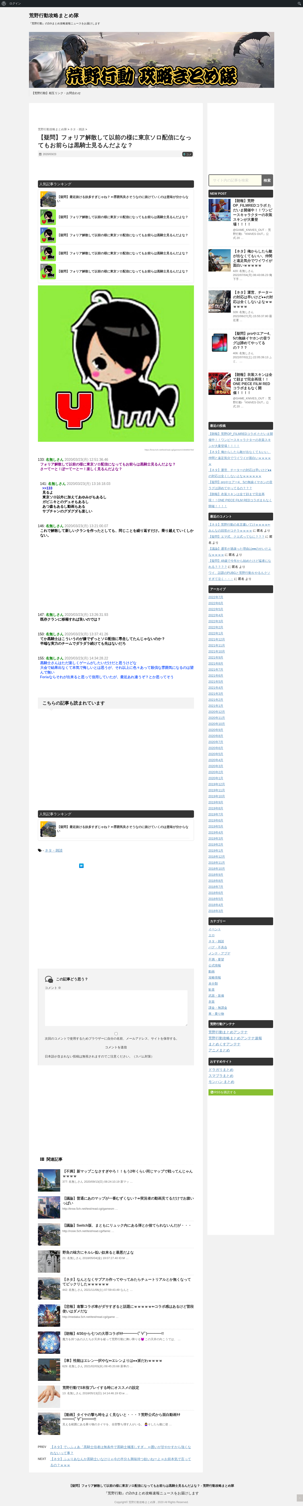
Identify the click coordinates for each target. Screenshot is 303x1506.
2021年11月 (216, 645)
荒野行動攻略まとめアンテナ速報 (235, 1038)
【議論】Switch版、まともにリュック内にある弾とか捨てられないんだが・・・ (127, 1225)
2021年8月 (215, 663)
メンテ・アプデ (219, 953)
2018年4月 (215, 905)
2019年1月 (215, 850)
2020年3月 (215, 766)
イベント (214, 929)
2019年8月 (215, 808)
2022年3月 (215, 621)
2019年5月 (215, 826)
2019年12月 (216, 784)
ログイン (15, 3)
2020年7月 (215, 742)
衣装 (211, 1001)
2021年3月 (215, 693)
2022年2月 (215, 627)
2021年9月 (215, 657)
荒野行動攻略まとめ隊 (54, 15)
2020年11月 (216, 718)
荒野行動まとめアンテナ (228, 1032)
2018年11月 (216, 862)
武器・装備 (216, 995)
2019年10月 (216, 796)
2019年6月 (215, 820)
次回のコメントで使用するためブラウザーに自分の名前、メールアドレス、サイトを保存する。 (112, 1038)
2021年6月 (215, 675)
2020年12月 (216, 712)
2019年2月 (215, 844)
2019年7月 (215, 814)
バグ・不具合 (217, 947)
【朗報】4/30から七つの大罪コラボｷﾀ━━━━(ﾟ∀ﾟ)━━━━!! (113, 1333)
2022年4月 (215, 615)
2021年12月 (216, 639)
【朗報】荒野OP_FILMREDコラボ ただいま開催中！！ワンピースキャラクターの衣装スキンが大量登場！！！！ (240, 440)
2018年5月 (215, 899)
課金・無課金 (217, 1007)
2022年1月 (215, 633)
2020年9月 (215, 730)
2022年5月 (215, 609)
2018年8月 (215, 881)
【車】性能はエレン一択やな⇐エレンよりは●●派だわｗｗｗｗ (112, 1361)
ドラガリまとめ (220, 1070)
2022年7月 (215, 597)
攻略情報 (214, 977)
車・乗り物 (216, 1013)
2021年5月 (215, 681)
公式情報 (214, 965)
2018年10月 (216, 868)
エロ (211, 935)
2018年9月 (215, 874)
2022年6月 (215, 603)
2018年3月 (215, 911)
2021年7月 (215, 669)
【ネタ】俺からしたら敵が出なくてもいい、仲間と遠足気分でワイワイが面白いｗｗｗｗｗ (239, 458)
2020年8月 (215, 736)
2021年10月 (216, 651)
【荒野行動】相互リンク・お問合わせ (56, 93)
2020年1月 (215, 778)
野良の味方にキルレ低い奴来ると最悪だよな (98, 1252)
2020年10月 (216, 724)
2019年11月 (216, 790)
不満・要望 (216, 959)
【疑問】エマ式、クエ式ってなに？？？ (236, 536)
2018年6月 (215, 893)
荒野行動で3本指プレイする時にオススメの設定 (100, 1388)
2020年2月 (215, 772)
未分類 (213, 983)
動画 (211, 971)
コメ (187, 154)
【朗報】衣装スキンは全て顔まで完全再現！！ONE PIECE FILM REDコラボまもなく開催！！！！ (252, 384)
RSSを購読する (223, 1092)
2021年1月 (215, 706)
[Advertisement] (116, 115)
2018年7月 (215, 887)
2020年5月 (215, 754)
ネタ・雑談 (54, 850)
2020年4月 (215, 760)
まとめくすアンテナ (224, 1044)
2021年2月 (215, 699)
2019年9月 (215, 802)
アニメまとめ (219, 1050)
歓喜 (211, 989)
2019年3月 (215, 838)
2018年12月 (216, 856)
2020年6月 (215, 748)
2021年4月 (215, 687)
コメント (53, 988)
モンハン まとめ (221, 1082)
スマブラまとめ (220, 1076)
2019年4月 (215, 832)
